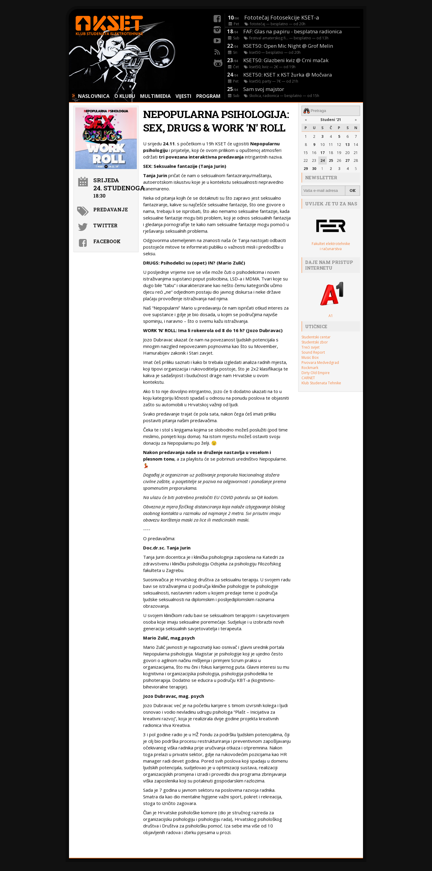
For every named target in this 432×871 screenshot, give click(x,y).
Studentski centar (316, 336)
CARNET (308, 377)
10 (322, 144)
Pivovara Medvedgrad (320, 362)
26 (339, 160)
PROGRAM (208, 96)
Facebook (107, 241)
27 (347, 160)
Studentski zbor (315, 341)
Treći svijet (311, 346)
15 (306, 152)
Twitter (105, 225)
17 (322, 152)
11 (331, 144)
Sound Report (313, 352)
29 (306, 168)
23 (314, 160)
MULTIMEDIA (155, 96)
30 (314, 168)
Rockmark (310, 367)
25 (331, 160)
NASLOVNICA (94, 96)
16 (314, 152)
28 (356, 160)
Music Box (310, 357)
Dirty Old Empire (316, 372)
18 (331, 152)
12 (339, 144)
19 (339, 152)
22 (306, 160)
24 (322, 160)
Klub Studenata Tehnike (321, 382)
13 (347, 144)
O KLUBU (124, 96)
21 (356, 152)
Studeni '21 (330, 119)
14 (356, 144)
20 (347, 152)
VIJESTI (183, 96)
